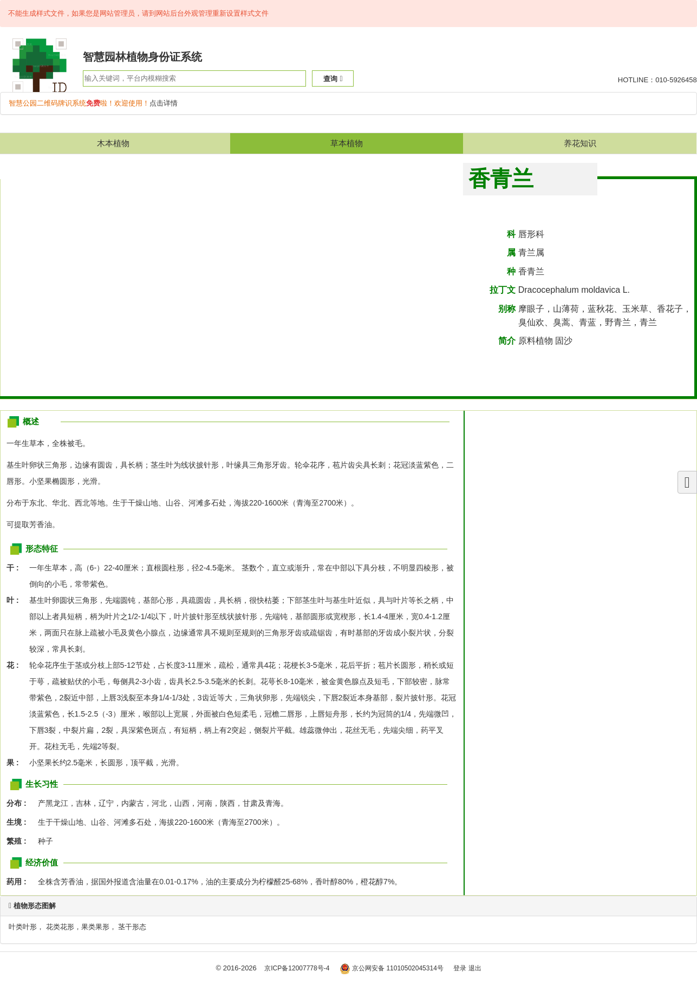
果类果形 (95, 927)
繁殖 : (19, 841)
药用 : (19, 881)
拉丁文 (503, 289)
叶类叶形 (23, 927)
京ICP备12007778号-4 (296, 968)
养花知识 (580, 143)
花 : (15, 665)
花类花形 (60, 927)
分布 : (19, 803)
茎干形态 (132, 927)
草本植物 (346, 143)
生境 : (19, 822)
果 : (15, 762)
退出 (474, 968)
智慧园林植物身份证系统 (142, 57)
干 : (15, 567)
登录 (459, 968)
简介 (507, 340)
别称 (507, 308)
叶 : (15, 600)
